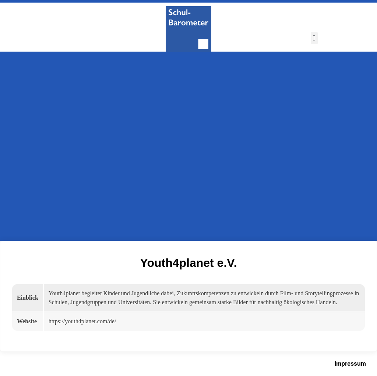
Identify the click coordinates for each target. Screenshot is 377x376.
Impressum (350, 364)
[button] (314, 38)
